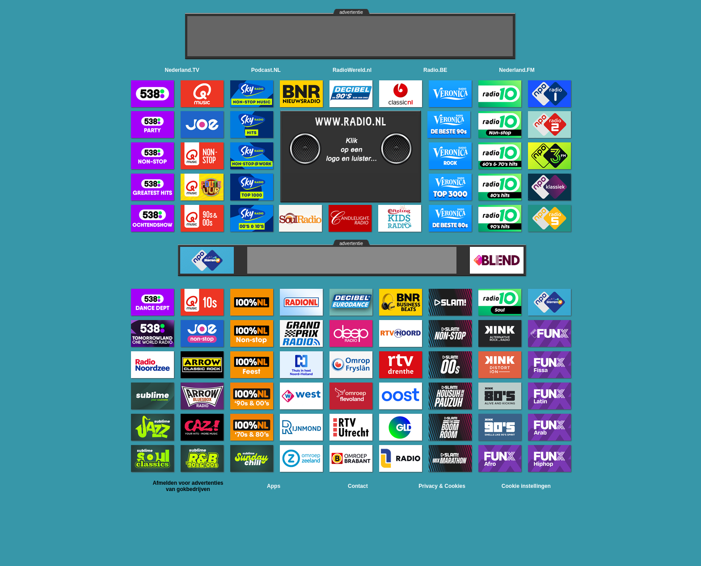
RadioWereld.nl (352, 70)
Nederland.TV (182, 70)
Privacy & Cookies (441, 486)
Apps (273, 486)
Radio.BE (435, 70)
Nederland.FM (516, 70)
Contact (358, 486)
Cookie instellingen (526, 486)
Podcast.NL (266, 70)
